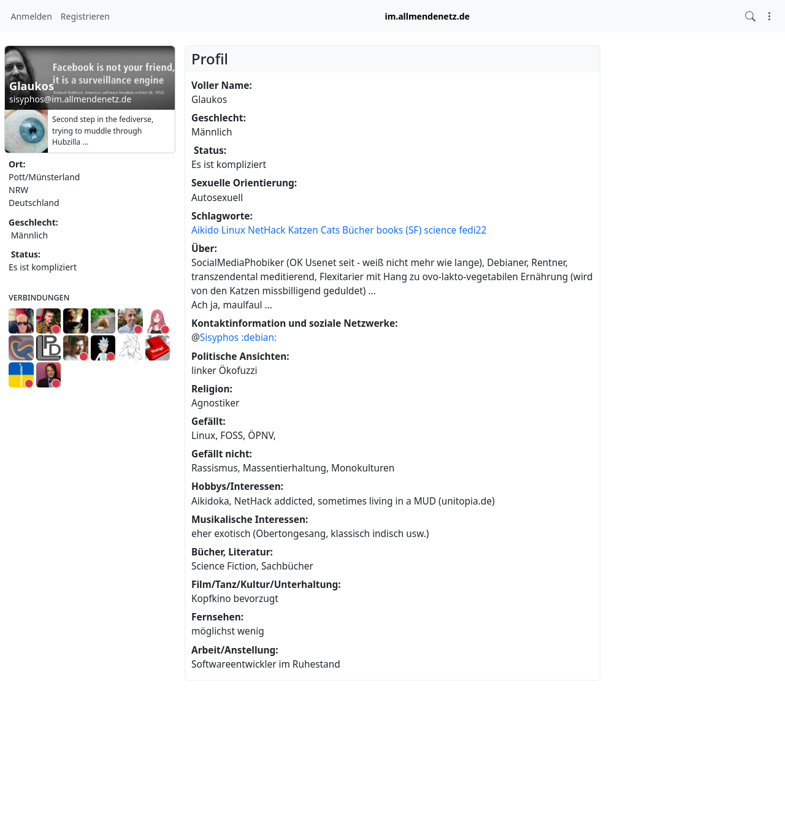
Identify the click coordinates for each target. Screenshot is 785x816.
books (390, 230)
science (440, 230)
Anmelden (31, 16)
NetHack (267, 230)
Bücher (357, 230)
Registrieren (85, 16)
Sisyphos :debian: (238, 337)
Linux (233, 230)
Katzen (303, 230)
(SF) (413, 230)
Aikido (205, 230)
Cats (330, 230)
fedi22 (472, 230)
